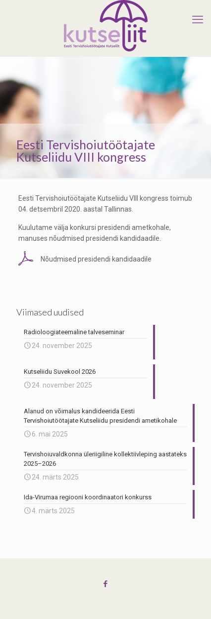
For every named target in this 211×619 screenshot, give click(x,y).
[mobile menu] (197, 19)
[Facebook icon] (105, 583)
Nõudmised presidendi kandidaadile (96, 259)
